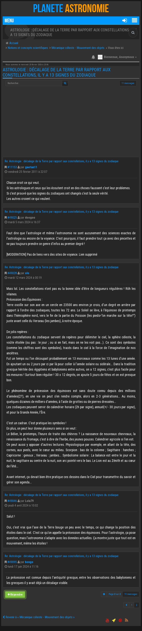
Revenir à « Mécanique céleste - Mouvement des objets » (39, 617)
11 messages (128, 83)
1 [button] (131, 605)
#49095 (12, 562)
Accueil (13, 43)
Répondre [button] (15, 594)
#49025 (12, 217)
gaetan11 (31, 167)
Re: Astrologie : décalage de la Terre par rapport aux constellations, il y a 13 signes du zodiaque (61, 161)
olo (27, 273)
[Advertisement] (71, 128)
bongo (29, 562)
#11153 (12, 167)
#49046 (12, 501)
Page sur (115, 594)
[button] (124, 20)
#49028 (12, 273)
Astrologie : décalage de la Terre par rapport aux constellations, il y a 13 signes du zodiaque (56, 72)
